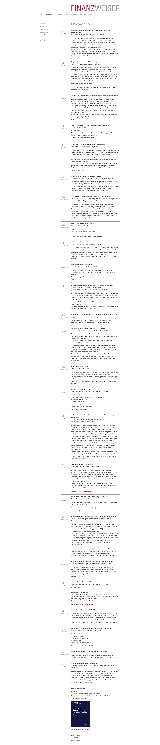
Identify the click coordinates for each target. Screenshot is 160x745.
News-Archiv (44, 35)
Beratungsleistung (63, 14)
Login (41, 43)
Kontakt (90, 14)
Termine (42, 24)
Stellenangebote (45, 32)
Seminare (83, 14)
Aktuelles (49, 14)
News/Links (43, 26)
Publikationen (44, 29)
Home (42, 14)
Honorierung (74, 14)
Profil (54, 14)
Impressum (43, 40)
